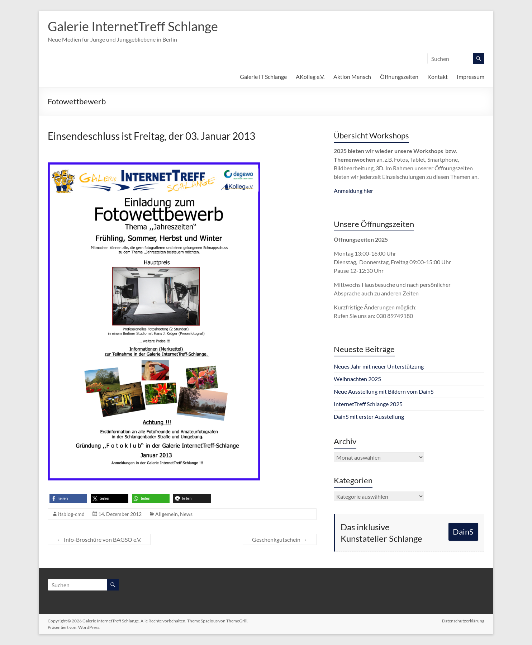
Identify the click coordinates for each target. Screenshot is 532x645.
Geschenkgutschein (279, 539)
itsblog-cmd (71, 514)
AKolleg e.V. (310, 76)
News (186, 514)
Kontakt (437, 76)
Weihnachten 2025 (357, 378)
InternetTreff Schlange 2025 (368, 403)
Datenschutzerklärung (463, 620)
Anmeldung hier (353, 190)
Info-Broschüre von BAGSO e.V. (99, 539)
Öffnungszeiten (399, 76)
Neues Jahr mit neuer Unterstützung (379, 366)
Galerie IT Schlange (263, 76)
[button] (68, 498)
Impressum (470, 76)
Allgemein (166, 514)
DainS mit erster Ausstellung (369, 416)
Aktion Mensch (352, 76)
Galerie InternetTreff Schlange (133, 26)
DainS (463, 531)
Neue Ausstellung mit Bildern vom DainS (383, 391)
